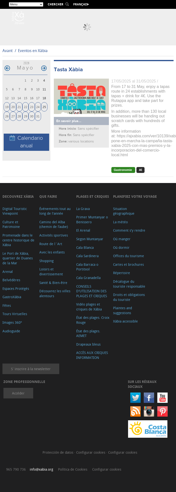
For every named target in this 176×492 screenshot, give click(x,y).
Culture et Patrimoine (11, 224)
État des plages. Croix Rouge (92, 320)
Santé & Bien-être (53, 282)
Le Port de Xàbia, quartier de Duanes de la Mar (17, 258)
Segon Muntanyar (89, 239)
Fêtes (6, 305)
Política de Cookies (72, 469)
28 (19, 116)
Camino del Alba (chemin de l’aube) (53, 224)
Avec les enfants (52, 252)
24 (38, 107)
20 (13, 107)
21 (19, 107)
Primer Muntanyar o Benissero (92, 219)
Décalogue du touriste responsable (129, 284)
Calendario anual (26, 142)
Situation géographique (123, 211)
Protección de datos (58, 452)
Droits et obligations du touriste (129, 297)
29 (25, 116)
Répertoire (121, 272)
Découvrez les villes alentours (54, 293)
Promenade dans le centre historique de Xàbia (18, 240)
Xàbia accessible (125, 321)
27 (13, 116)
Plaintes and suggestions (122, 310)
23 (31, 107)
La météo (120, 222)
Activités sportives (53, 235)
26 (7, 116)
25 (44, 107)
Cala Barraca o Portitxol (87, 267)
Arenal (7, 271)
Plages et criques (92, 196)
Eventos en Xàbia (33, 50)
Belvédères (11, 280)
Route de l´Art (50, 243)
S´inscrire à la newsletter (31, 368)
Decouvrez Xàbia (18, 196)
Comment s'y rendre (129, 230)
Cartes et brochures (128, 264)
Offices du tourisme (128, 255)
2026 (26, 63)
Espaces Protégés (15, 288)
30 (31, 116)
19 (7, 107)
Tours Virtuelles (14, 313)
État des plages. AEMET (88, 333)
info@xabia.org (41, 469)
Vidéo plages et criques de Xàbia (89, 306)
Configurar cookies (91, 452)
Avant (7, 50)
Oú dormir (121, 247)
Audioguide (11, 331)
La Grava (83, 208)
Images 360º (12, 322)
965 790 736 (16, 469)
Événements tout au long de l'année (55, 211)
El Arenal (83, 230)
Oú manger (122, 239)
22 (25, 107)
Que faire (48, 196)
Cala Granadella (88, 277)
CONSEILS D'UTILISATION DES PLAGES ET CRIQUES (91, 291)
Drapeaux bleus (88, 344)
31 (38, 116)
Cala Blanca (85, 247)
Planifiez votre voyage (135, 196)
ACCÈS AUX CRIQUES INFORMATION (92, 355)
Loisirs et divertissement (51, 271)
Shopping (46, 260)
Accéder (18, 393)
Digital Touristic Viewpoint (14, 211)
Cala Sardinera (87, 255)
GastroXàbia (11, 297)
